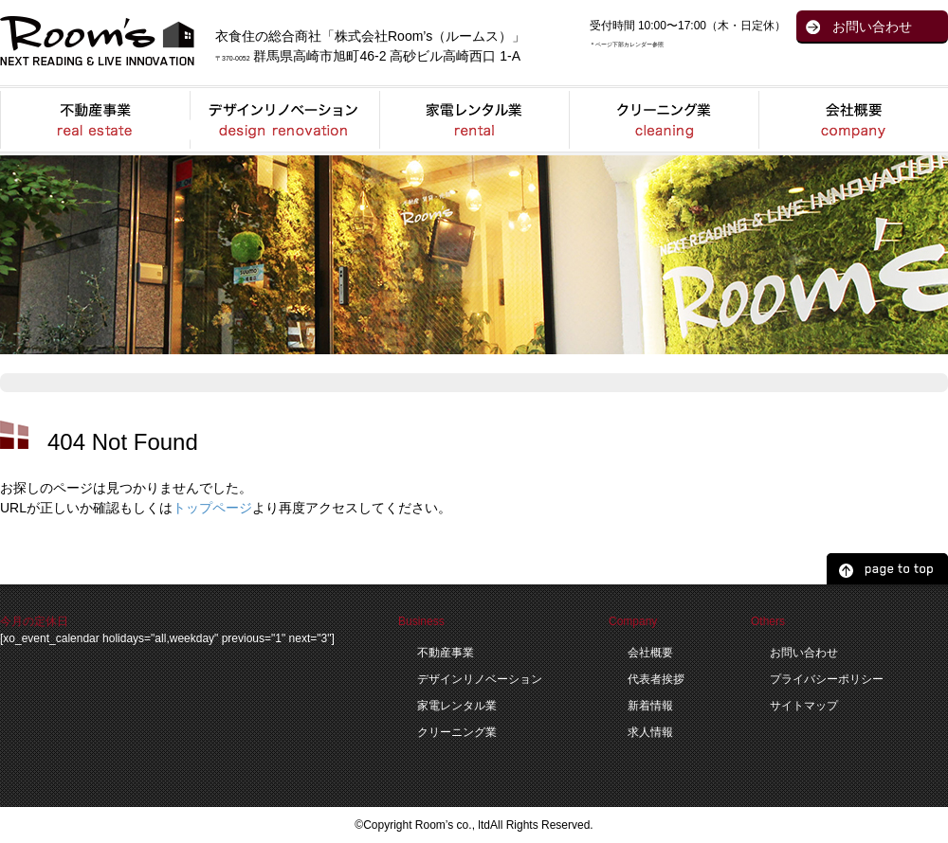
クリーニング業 (457, 732)
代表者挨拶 (656, 679)
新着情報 (650, 705)
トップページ (212, 507)
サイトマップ (804, 705)
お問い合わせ (872, 26)
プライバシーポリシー (827, 679)
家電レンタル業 (457, 705)
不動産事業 (445, 652)
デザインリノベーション (479, 679)
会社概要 (650, 652)
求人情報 (650, 732)
